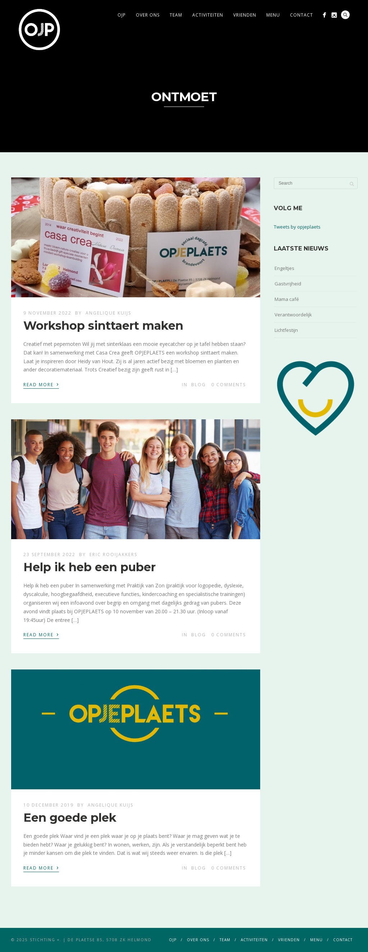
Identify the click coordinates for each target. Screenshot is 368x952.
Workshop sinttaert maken (103, 326)
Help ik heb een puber (89, 567)
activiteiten (207, 15)
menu (273, 15)
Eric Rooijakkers (113, 554)
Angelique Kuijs (108, 313)
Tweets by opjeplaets (297, 227)
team (176, 15)
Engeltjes (284, 268)
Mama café (287, 299)
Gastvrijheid (288, 283)
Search (345, 14)
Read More (41, 384)
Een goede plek (69, 818)
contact (301, 15)
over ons (148, 15)
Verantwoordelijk (293, 314)
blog (198, 385)
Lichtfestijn (286, 330)
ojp (122, 15)
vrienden (244, 15)
